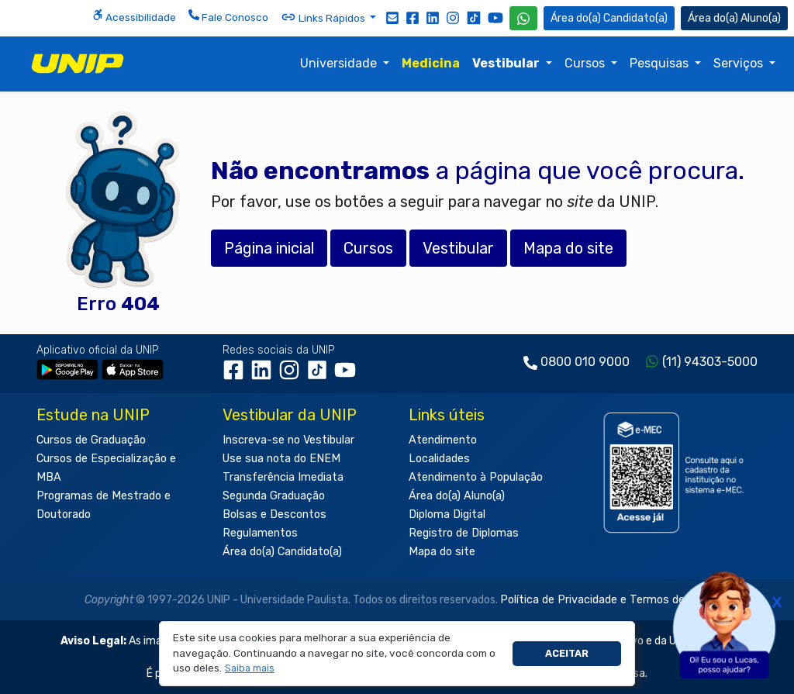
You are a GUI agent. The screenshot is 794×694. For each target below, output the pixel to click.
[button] (250, 669)
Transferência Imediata (283, 477)
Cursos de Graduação (91, 440)
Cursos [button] (368, 248)
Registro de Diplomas (464, 533)
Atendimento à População (476, 477)
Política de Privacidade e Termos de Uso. (604, 599)
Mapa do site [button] (568, 248)
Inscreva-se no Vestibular (288, 440)
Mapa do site (442, 551)
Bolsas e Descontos (274, 514)
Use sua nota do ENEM (281, 458)
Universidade (340, 63)
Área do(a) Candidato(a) (282, 551)
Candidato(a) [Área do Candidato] (609, 18)
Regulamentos (260, 533)
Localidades (439, 458)
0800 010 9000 (585, 361)
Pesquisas (661, 63)
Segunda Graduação (274, 495)
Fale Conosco (228, 16)
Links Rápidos (324, 17)
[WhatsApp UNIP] (523, 18)
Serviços (739, 63)
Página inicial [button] (269, 248)
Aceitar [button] (567, 653)
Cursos (586, 63)
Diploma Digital (447, 514)
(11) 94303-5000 (710, 361)
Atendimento (443, 440)
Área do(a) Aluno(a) (457, 495)
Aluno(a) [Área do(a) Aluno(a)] (734, 18)
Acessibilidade (134, 16)
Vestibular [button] (458, 248)
